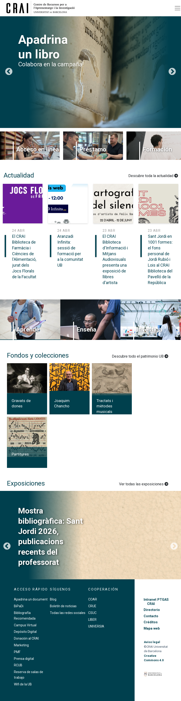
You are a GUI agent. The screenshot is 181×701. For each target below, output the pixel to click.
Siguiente (172, 72)
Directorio (152, 610)
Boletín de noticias (63, 606)
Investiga (149, 329)
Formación (157, 149)
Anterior (9, 72)
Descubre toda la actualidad (153, 176)
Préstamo (92, 149)
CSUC (92, 613)
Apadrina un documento (31, 599)
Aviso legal (152, 642)
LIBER (92, 619)
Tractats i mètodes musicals (105, 406)
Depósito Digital (25, 632)
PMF (17, 652)
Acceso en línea (37, 149)
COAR (92, 599)
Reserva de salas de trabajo (28, 674)
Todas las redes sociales (67, 613)
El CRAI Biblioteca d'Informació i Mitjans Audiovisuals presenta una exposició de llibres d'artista (115, 259)
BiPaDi (18, 606)
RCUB (18, 665)
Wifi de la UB (23, 684)
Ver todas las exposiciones (143, 484)
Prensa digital (24, 659)
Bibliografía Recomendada (25, 615)
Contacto (151, 616)
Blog (53, 599)
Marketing (21, 645)
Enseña (86, 329)
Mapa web (152, 629)
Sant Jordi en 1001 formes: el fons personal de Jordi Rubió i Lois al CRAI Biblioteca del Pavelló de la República (160, 259)
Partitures (20, 454)
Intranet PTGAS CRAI (156, 602)
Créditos (151, 622)
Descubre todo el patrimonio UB (140, 356)
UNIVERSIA (96, 626)
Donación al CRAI (26, 638)
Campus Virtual (25, 625)
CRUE (92, 606)
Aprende (27, 329)
